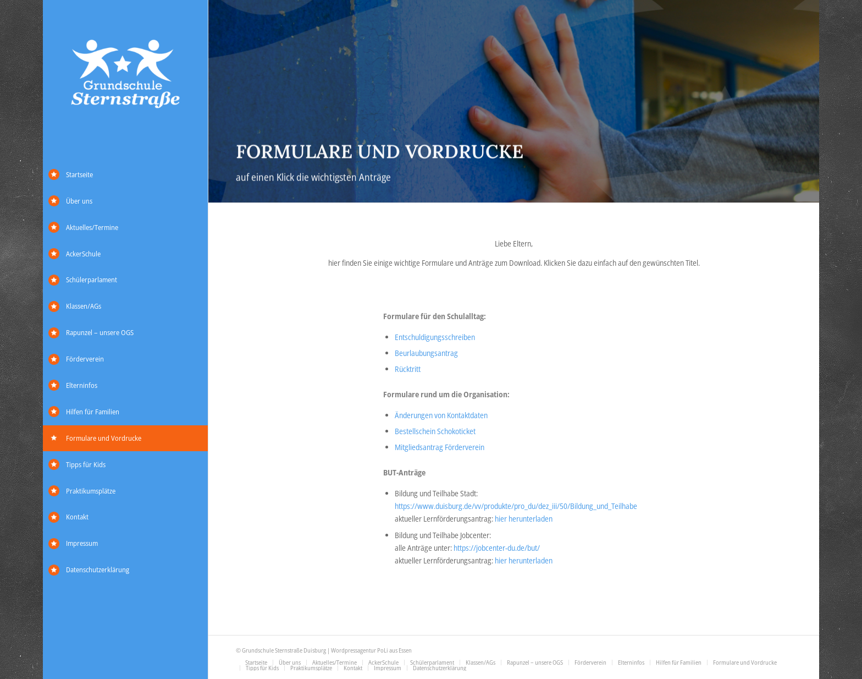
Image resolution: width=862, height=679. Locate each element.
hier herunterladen (523, 518)
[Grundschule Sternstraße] (125, 75)
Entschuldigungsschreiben (435, 337)
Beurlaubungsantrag (426, 353)
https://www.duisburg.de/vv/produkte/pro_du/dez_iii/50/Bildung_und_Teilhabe (516, 506)
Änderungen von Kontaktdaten (441, 415)
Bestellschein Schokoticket (435, 431)
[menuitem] (125, 175)
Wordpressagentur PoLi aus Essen (371, 650)
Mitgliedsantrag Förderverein (439, 447)
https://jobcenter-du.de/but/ (497, 548)
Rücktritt (408, 369)
